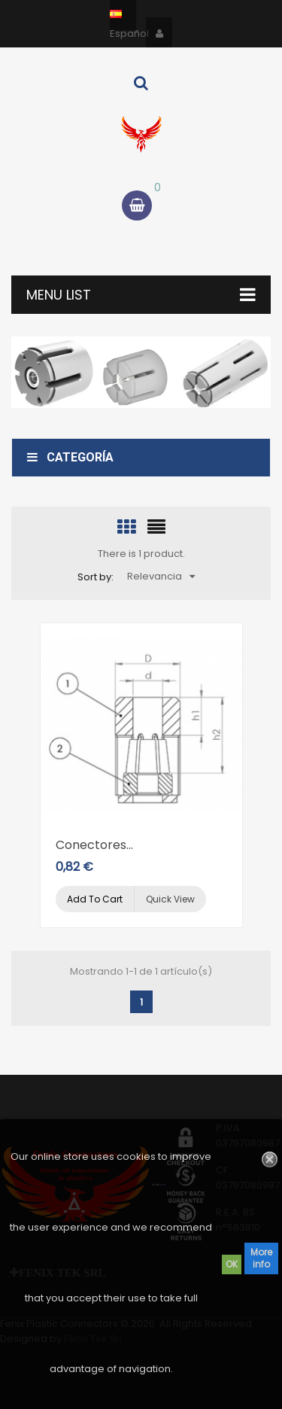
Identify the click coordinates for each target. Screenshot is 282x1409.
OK (232, 1264)
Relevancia (161, 576)
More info (261, 1258)
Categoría (70, 457)
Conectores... (94, 845)
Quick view (170, 899)
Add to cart (95, 899)
